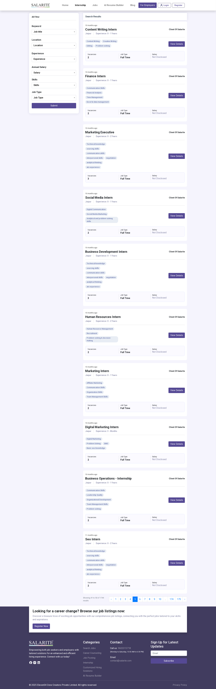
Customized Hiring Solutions (92, 669)
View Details (176, 44)
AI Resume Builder (114, 5)
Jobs (95, 5)
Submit (54, 105)
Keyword (36, 26)
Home (66, 5)
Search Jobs (89, 648)
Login (164, 5)
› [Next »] (184, 599)
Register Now (41, 626)
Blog (132, 5)
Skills (34, 79)
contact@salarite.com (120, 660)
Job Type (37, 92)
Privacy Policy (180, 685)
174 (171, 599)
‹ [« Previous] (111, 599)
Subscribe (169, 660)
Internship (80, 5)
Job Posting (89, 657)
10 (160, 599)
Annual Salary (39, 67)
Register (178, 5)
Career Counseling (92, 653)
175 (179, 599)
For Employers (147, 5)
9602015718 (124, 648)
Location (36, 39)
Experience (38, 53)
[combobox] (54, 32)
